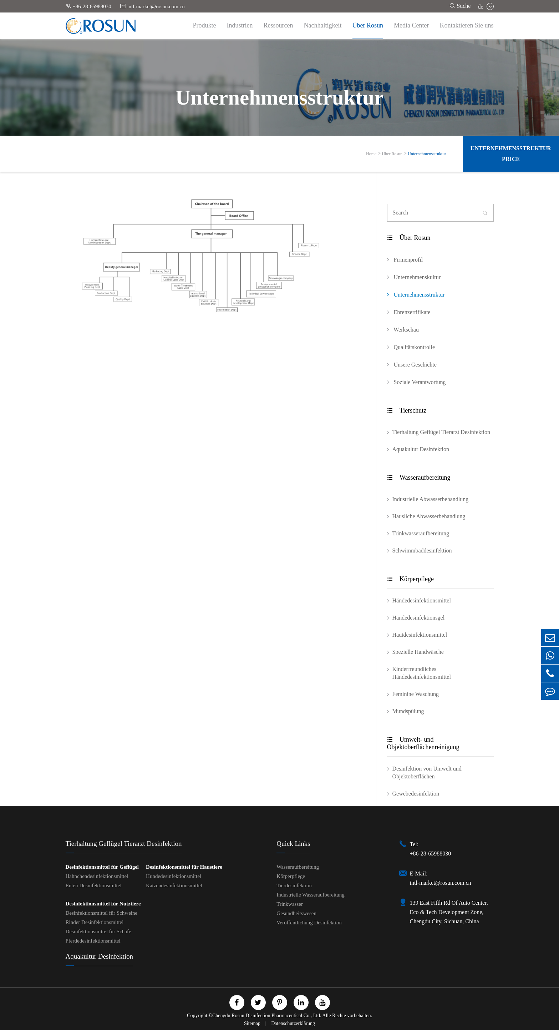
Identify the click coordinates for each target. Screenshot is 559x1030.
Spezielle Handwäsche (418, 652)
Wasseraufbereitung (419, 477)
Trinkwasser (289, 904)
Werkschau (403, 329)
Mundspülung (408, 711)
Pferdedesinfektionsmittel (93, 941)
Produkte (204, 25)
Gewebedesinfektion (415, 794)
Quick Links (293, 843)
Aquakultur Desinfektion (420, 449)
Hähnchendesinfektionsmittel (97, 876)
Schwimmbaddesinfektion (422, 550)
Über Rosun (367, 25)
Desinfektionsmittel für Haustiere (184, 867)
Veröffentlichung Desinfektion (309, 922)
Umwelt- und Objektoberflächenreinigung (423, 743)
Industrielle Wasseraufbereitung (310, 895)
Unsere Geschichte (412, 364)
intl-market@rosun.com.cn (152, 6)
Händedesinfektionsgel (418, 618)
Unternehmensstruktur (427, 153)
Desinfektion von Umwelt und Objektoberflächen (427, 772)
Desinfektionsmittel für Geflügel (102, 867)
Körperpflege (410, 578)
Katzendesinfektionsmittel (174, 885)
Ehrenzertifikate (409, 312)
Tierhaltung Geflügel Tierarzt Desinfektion (441, 432)
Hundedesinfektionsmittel (173, 876)
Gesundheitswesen (296, 913)
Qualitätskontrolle (411, 347)
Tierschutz (407, 410)
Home (371, 153)
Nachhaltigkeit (323, 25)
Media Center (411, 25)
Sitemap (252, 1023)
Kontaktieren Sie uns (467, 25)
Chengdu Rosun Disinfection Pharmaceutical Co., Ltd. (266, 1015)
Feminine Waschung (415, 694)
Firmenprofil (405, 259)
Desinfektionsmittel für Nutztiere (103, 904)
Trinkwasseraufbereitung (420, 533)
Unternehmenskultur (414, 277)
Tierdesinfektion (294, 885)
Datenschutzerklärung (293, 1023)
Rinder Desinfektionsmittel (95, 922)
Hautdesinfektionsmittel (419, 635)
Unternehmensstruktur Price (511, 153)
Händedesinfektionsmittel (421, 600)
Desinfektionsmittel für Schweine (102, 913)
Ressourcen (278, 25)
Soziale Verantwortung (416, 382)
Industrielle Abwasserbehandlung (430, 499)
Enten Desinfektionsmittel (94, 885)
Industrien (240, 25)
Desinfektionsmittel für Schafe (98, 931)
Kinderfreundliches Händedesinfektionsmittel (421, 673)
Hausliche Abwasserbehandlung (429, 516)
